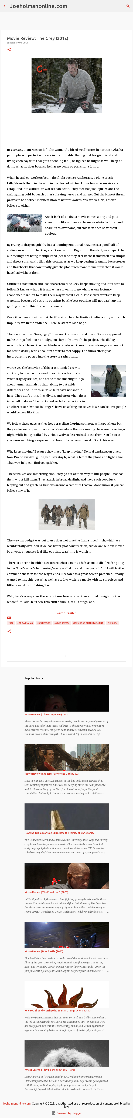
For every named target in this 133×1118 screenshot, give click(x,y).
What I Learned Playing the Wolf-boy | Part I (50, 1069)
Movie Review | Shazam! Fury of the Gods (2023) (52, 773)
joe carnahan (25, 623)
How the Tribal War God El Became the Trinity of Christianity (59, 833)
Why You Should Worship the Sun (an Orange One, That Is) (58, 1010)
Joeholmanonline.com (38, 6)
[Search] (72, 6)
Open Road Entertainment (88, 623)
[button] (9, 50)
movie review (61, 623)
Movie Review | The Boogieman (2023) (47, 714)
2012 (10, 623)
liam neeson (43, 623)
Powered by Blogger (67, 1113)
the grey (112, 623)
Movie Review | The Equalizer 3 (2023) (46, 892)
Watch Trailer (66, 613)
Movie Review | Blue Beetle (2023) (44, 951)
